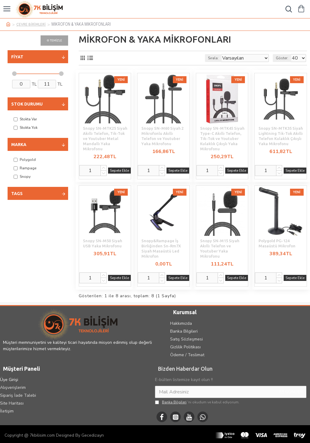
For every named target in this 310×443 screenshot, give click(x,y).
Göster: (282, 58)
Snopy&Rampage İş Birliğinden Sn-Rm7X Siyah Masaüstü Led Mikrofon (161, 248)
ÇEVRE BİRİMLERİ (31, 24)
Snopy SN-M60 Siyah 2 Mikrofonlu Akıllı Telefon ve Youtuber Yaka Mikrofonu (162, 136)
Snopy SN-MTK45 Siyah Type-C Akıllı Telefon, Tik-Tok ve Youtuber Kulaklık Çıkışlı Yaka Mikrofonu (222, 138)
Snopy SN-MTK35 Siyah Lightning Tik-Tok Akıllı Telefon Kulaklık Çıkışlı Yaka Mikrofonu (281, 136)
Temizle (56, 40)
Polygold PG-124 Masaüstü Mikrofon (277, 243)
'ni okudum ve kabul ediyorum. (197, 402)
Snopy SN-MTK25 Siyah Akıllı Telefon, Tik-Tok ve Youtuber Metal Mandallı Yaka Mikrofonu (105, 138)
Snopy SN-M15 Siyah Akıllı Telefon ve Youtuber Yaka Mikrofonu (219, 248)
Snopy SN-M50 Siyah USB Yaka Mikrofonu (102, 243)
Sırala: (213, 58)
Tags (17, 193)
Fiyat (17, 56)
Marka (18, 144)
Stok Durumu (27, 104)
